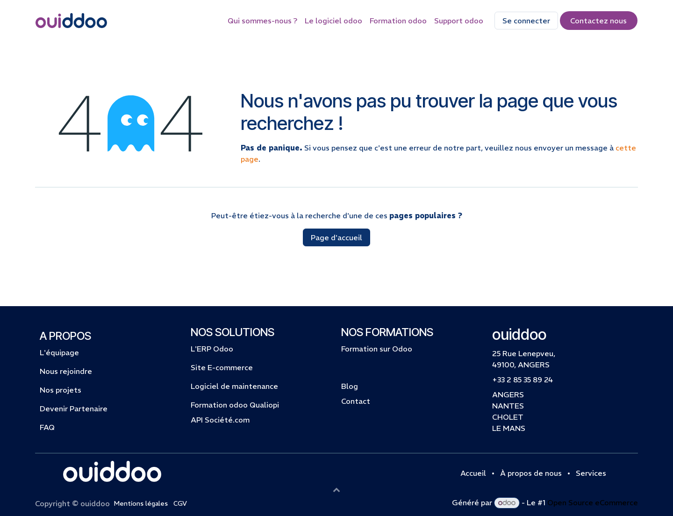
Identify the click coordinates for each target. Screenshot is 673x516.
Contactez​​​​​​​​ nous (598, 20)
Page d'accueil (336, 237)
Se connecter (526, 20)
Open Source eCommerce (592, 502)
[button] (336, 489)
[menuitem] (262, 20)
